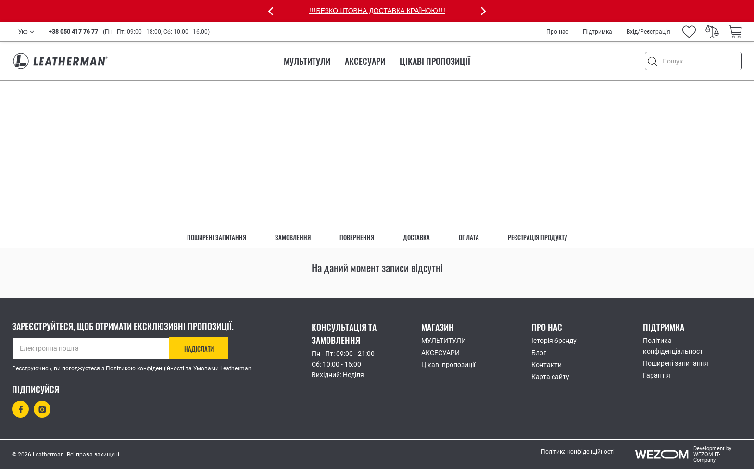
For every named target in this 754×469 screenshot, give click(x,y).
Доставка (416, 237)
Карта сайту (550, 376)
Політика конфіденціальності (673, 346)
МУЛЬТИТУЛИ (307, 61)
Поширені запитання (216, 237)
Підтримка (597, 31)
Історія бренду (554, 340)
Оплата (469, 237)
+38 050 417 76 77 (73, 31)
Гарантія (656, 375)
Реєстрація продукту (537, 237)
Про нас (557, 31)
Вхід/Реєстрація (648, 31)
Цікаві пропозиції (435, 61)
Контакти (546, 364)
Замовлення (293, 237)
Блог (538, 352)
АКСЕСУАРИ (365, 61)
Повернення (356, 237)
